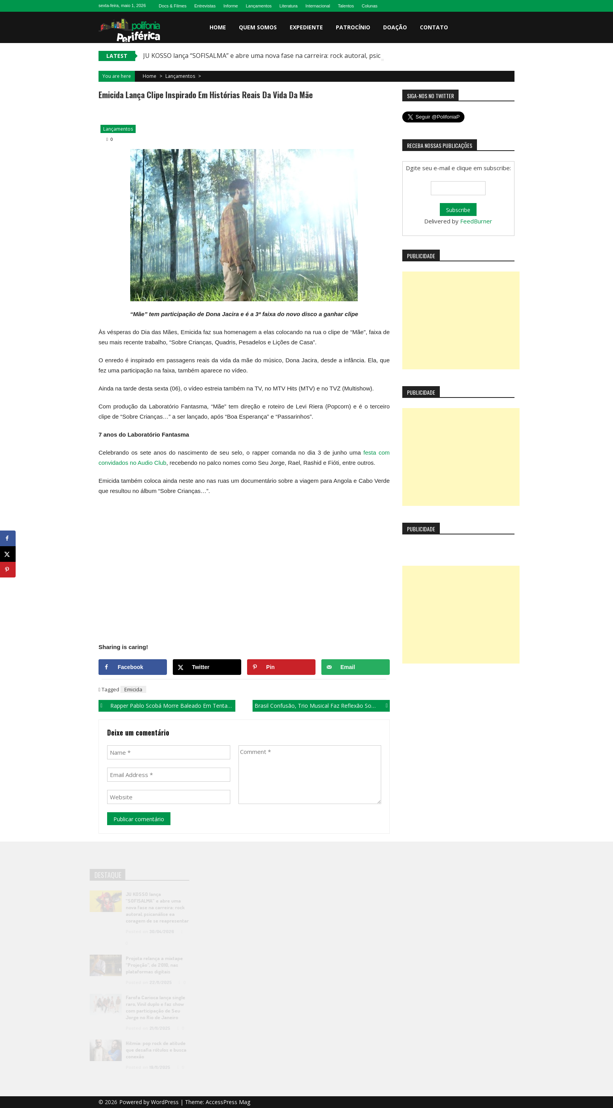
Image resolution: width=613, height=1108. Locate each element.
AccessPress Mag (228, 1102)
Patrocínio (353, 27)
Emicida (133, 689)
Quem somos (258, 27)
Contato (434, 27)
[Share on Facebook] (133, 667)
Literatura (289, 6)
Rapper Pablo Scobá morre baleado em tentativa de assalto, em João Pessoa (172, 705)
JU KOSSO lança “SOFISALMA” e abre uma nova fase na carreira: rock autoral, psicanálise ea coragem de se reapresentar (319, 55)
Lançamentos (259, 6)
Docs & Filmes (172, 6)
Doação (395, 27)
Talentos (346, 6)
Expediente (306, 27)
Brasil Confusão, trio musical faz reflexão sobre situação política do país (322, 705)
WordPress (165, 1102)
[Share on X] (207, 667)
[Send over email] (355, 667)
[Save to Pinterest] (281, 667)
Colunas (369, 6)
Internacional (317, 6)
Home (218, 27)
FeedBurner (476, 221)
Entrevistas (204, 6)
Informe (230, 6)
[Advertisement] (461, 320)
